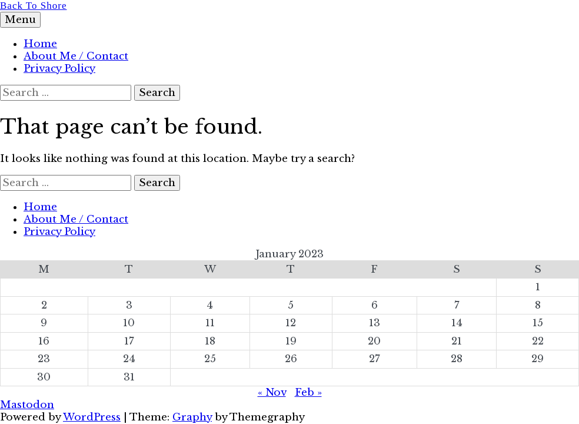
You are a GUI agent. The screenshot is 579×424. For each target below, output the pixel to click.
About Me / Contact (76, 56)
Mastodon (27, 405)
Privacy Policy (59, 68)
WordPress (92, 417)
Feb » (308, 392)
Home (40, 44)
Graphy (192, 417)
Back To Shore (33, 5)
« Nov (272, 392)
